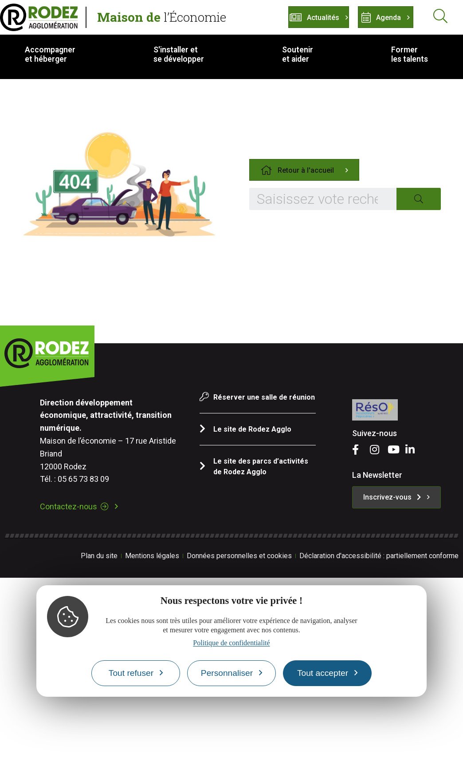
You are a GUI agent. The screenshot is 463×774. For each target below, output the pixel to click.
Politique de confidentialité (231, 643)
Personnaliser (227, 673)
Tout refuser (131, 673)
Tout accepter (322, 673)
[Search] (418, 199)
